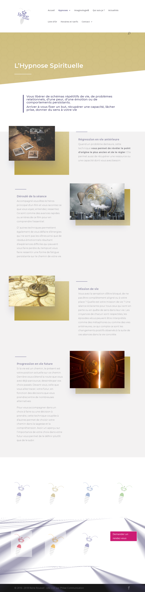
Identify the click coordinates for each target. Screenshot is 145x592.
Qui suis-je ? (99, 10)
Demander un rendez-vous (120, 536)
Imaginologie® (81, 10)
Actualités (113, 10)
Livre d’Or (52, 22)
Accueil (51, 10)
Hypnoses (63, 10)
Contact (86, 22)
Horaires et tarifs (69, 22)
